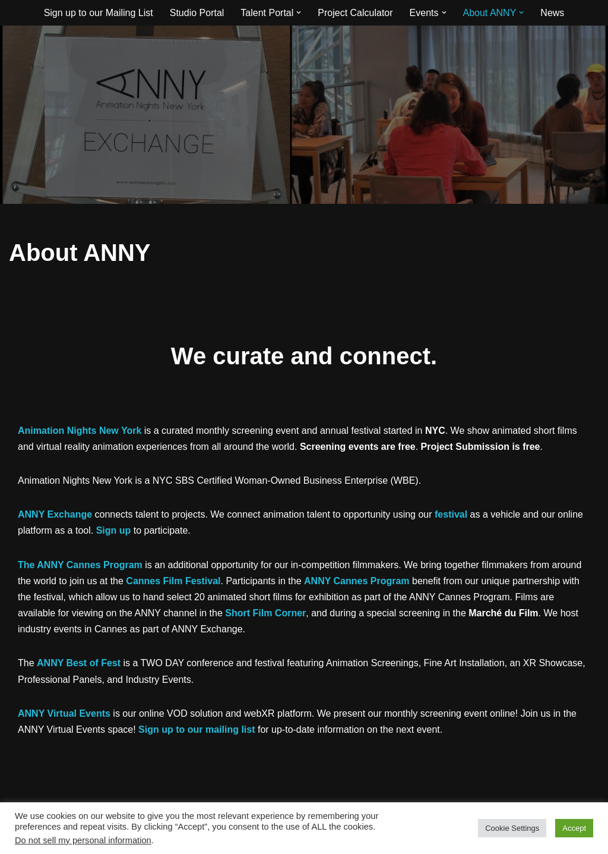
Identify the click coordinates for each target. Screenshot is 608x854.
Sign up (113, 530)
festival (451, 514)
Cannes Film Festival (173, 581)
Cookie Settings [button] (512, 828)
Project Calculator (355, 13)
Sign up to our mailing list (196, 729)
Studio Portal (197, 13)
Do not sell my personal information (83, 840)
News (552, 13)
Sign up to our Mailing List (98, 13)
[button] (298, 12)
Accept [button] (574, 828)
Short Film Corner (265, 613)
